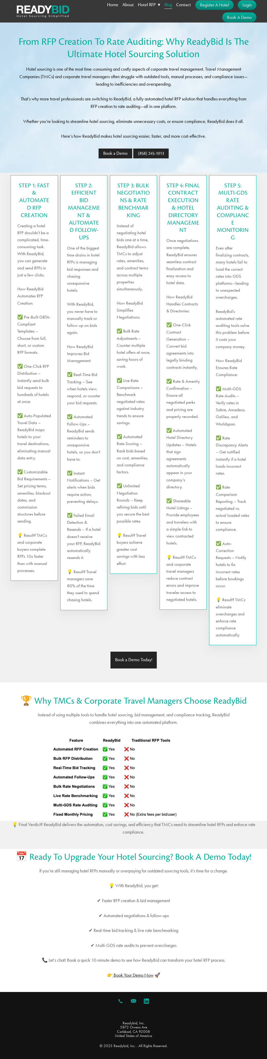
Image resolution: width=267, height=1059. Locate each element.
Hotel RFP (149, 5)
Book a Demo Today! (133, 660)
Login (247, 5)
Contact (183, 5)
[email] (133, 1001)
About (128, 5)
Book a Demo (239, 17)
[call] (120, 1001)
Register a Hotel (214, 5)
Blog (168, 5)
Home (112, 5)
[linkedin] (146, 1001)
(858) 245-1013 (151, 153)
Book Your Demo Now (133, 975)
